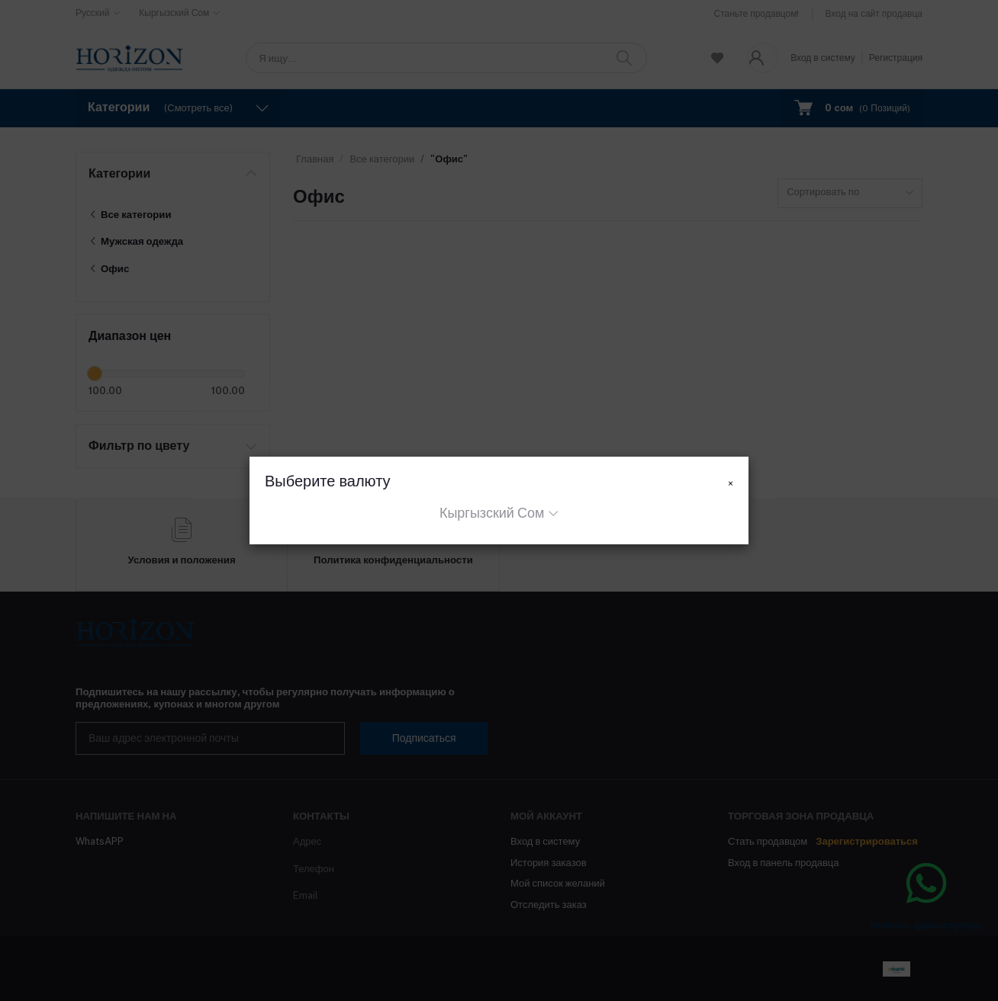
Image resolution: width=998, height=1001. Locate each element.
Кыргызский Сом (491, 513)
